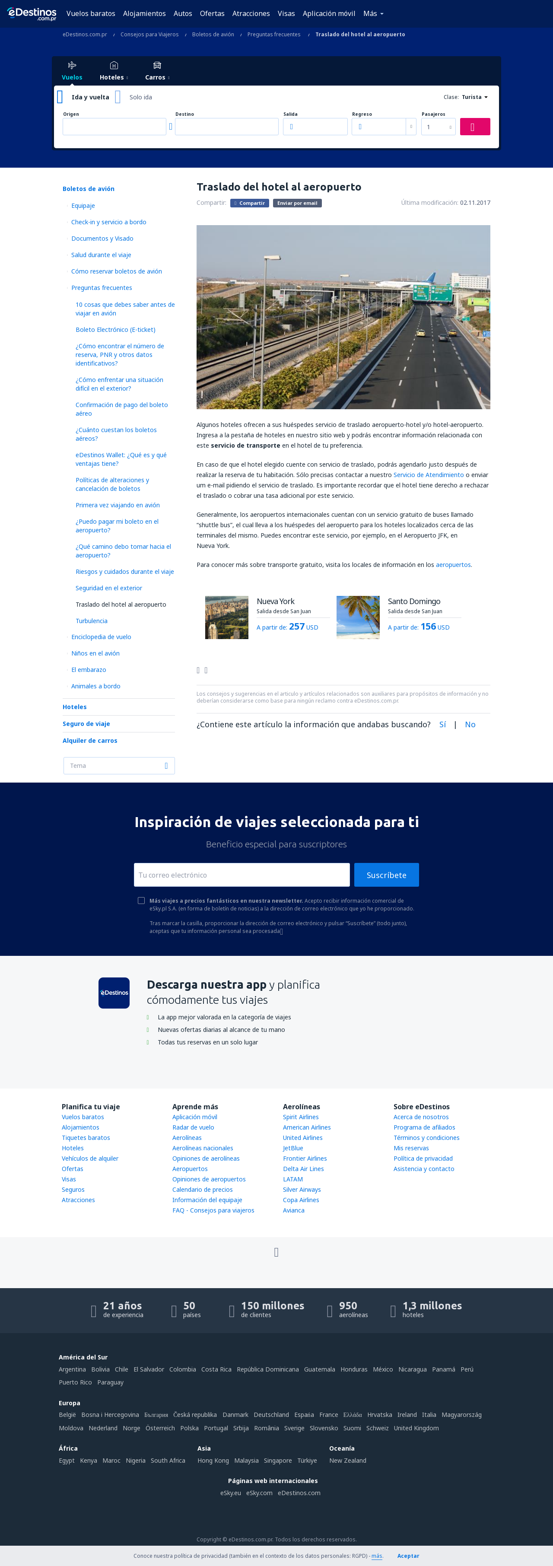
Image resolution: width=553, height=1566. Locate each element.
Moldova (71, 1428)
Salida (290, 114)
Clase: (451, 97)
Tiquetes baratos (86, 1137)
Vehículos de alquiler (90, 1158)
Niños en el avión (95, 653)
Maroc (111, 1460)
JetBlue (293, 1148)
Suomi (352, 1428)
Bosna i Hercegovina (110, 1414)
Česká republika (195, 1414)
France (328, 1414)
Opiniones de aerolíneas (206, 1158)
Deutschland (271, 1414)
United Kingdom (416, 1428)
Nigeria (136, 1460)
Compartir (250, 202)
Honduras (354, 1369)
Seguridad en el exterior (109, 588)
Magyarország (462, 1414)
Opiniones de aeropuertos (209, 1179)
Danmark (235, 1414)
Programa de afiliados (424, 1127)
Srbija (241, 1428)
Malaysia (246, 1460)
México (383, 1369)
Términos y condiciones (427, 1137)
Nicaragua (412, 1369)
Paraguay (110, 1382)
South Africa (168, 1460)
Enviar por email (297, 203)
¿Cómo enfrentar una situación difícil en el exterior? (119, 384)
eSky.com (259, 1493)
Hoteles (75, 707)
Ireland (407, 1414)
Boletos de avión (88, 189)
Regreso (362, 114)
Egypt (67, 1460)
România (266, 1428)
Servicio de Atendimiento (429, 475)
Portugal (216, 1428)
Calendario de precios (202, 1189)
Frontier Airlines (305, 1158)
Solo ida (141, 97)
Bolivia (100, 1369)
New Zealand (347, 1460)
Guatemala (319, 1369)
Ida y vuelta (90, 97)
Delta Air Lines (303, 1169)
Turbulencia (92, 621)
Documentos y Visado (102, 238)
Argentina (72, 1369)
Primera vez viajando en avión (118, 505)
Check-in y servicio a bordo (108, 222)
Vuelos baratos (91, 13)
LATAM (293, 1179)
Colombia (182, 1369)
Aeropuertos (190, 1169)
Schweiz (377, 1428)
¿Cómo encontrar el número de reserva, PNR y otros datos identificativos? (120, 354)
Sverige (294, 1428)
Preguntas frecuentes (101, 287)
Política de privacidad (423, 1158)
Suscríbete (387, 875)
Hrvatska (379, 1414)
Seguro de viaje (86, 723)
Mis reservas (411, 1148)
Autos (183, 13)
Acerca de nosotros (421, 1117)
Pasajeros (433, 114)
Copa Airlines (301, 1200)
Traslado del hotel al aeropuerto (121, 604)
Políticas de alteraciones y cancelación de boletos (112, 484)
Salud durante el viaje (101, 255)
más (377, 1556)
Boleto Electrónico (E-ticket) (116, 329)
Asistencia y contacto (424, 1169)
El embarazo (88, 669)
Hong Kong (213, 1460)
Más (370, 13)
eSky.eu (230, 1493)
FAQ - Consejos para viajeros (213, 1210)
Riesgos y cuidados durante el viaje (125, 571)
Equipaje (83, 205)
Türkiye (307, 1460)
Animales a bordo (96, 686)
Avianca (294, 1210)
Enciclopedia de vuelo (101, 637)
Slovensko (324, 1428)
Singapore (278, 1460)
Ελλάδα (352, 1414)
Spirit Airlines (301, 1117)
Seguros (73, 1189)
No (470, 724)
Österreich (160, 1428)
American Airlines (307, 1127)
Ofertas (212, 13)
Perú (467, 1369)
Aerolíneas (187, 1137)
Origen (71, 114)
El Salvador (148, 1369)
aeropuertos (453, 564)
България (156, 1414)
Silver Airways (302, 1189)
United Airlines (303, 1137)
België (67, 1414)
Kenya (88, 1460)
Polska (189, 1428)
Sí (442, 724)
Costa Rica (216, 1369)
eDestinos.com (299, 1493)
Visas (286, 13)
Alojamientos (144, 13)
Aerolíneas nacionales (202, 1148)
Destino (184, 114)
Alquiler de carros (90, 740)
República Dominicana (268, 1369)
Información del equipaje (207, 1200)
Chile (121, 1369)
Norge (131, 1428)
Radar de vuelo (193, 1127)
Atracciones (251, 13)
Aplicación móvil (329, 13)
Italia (429, 1414)
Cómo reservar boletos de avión (116, 271)
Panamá (443, 1369)
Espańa (304, 1414)
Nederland (103, 1428)
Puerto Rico (75, 1382)
